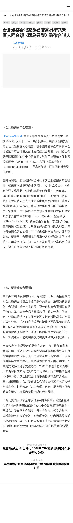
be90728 (18, 43)
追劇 (48, 22)
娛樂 (14, 22)
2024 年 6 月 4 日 (22, 47)
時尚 (31, 22)
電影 (56, 22)
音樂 (64, 22)
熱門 (39, 22)
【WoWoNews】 (13, 136)
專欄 (23, 22)
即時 (6, 22)
